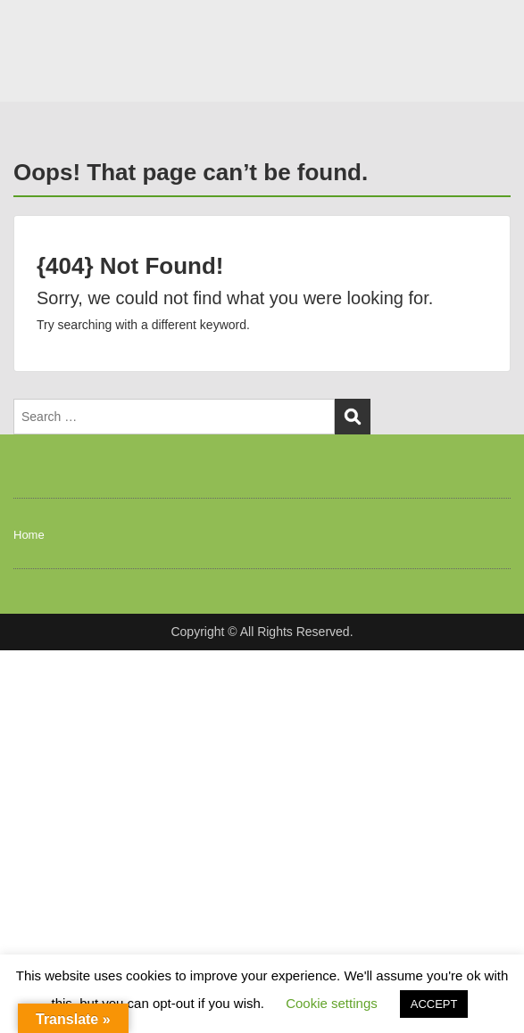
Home (29, 534)
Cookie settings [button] (332, 1003)
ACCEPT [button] (434, 1004)
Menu (32, 30)
